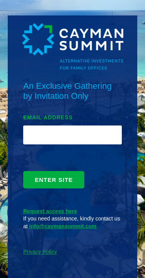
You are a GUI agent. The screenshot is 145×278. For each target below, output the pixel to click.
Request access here (50, 211)
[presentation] (52, 159)
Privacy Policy (40, 252)
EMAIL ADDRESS (48, 117)
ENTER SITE (54, 179)
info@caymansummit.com (63, 226)
